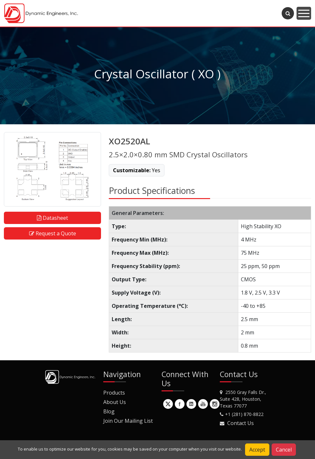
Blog (109, 411)
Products (114, 392)
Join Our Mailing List (128, 420)
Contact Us (240, 423)
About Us (114, 402)
